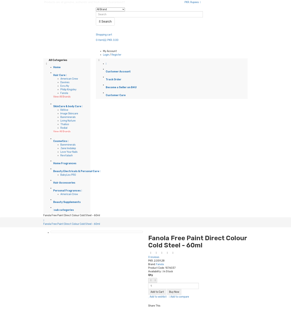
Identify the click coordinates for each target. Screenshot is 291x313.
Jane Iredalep (68, 148)
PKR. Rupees (193, 2)
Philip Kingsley (68, 89)
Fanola (64, 93)
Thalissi (64, 124)
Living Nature (68, 120)
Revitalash (66, 155)
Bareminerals (68, 117)
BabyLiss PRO (68, 174)
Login (106, 54)
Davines (65, 82)
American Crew (69, 78)
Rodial (63, 127)
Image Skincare (69, 113)
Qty (150, 275)
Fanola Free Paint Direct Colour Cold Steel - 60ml (71, 224)
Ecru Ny (64, 85)
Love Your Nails (69, 151)
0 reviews (153, 257)
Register (116, 54)
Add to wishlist (157, 296)
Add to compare (179, 296)
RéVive (64, 110)
